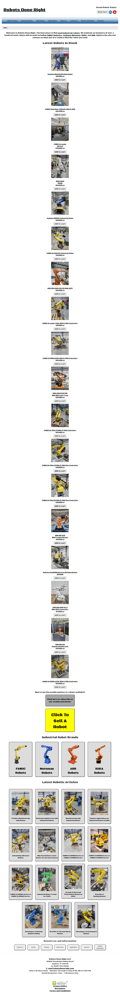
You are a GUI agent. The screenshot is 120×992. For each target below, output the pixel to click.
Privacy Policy (60, 986)
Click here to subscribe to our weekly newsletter (60, 700)
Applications (73, 947)
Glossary (46, 947)
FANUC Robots (12, 20)
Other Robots (52, 20)
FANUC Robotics (54, 35)
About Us (63, 20)
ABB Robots (40, 20)
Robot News (60, 947)
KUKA (84, 35)
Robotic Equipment (87, 20)
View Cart (102, 12)
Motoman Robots (27, 20)
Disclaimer (60, 988)
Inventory (100, 20)
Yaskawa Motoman (72, 35)
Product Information (100, 947)
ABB (93, 35)
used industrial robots (69, 33)
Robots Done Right (24, 10)
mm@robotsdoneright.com (61, 968)
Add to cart (60, 80)
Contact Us (74, 20)
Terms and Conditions (60, 991)
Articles (33, 947)
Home (5, 27)
